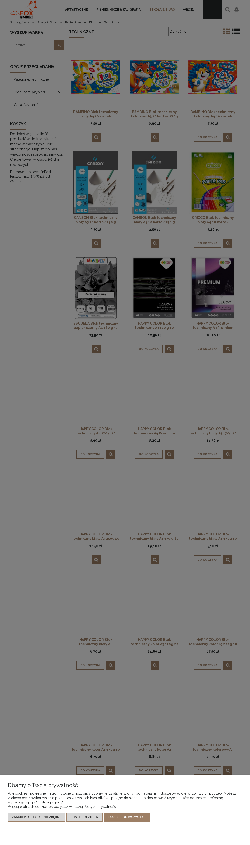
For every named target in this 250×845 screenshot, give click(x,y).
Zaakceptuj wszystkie (126, 817)
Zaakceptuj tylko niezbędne (37, 817)
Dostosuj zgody (84, 817)
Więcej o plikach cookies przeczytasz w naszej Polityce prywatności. (62, 807)
